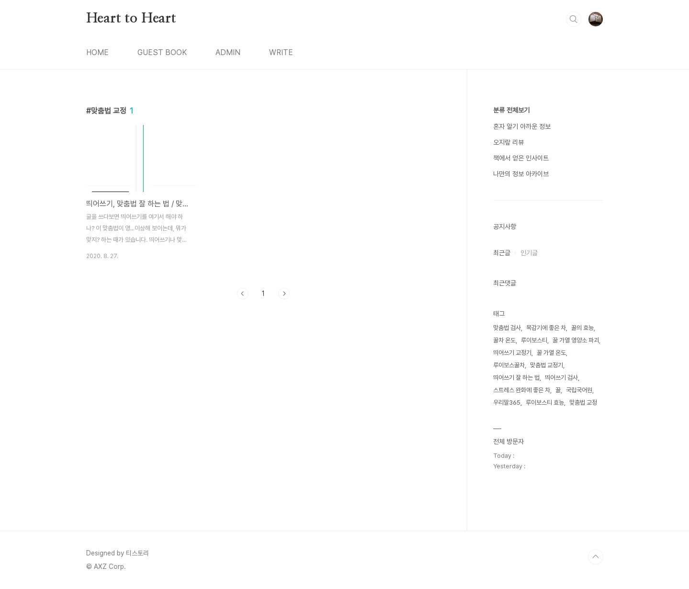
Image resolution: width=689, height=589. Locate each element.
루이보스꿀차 (509, 365)
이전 (242, 293)
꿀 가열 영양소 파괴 (576, 340)
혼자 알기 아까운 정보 (522, 126)
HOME (97, 52)
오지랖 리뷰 (508, 142)
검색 (573, 19)
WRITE (281, 52)
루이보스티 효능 (545, 402)
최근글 (501, 253)
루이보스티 (534, 340)
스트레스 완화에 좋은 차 (521, 390)
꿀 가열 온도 (551, 352)
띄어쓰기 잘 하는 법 (516, 377)
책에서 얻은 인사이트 (521, 158)
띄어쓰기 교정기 (512, 352)
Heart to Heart (131, 18)
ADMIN (227, 52)
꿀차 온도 (504, 340)
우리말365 (506, 402)
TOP (595, 557)
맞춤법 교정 (583, 402)
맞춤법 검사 (507, 327)
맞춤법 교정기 (546, 365)
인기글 (529, 253)
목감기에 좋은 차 (546, 327)
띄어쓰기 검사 (561, 377)
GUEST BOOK (162, 52)
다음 (284, 293)
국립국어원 (579, 390)
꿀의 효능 (582, 327)
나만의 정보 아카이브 (521, 174)
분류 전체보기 (511, 110)
